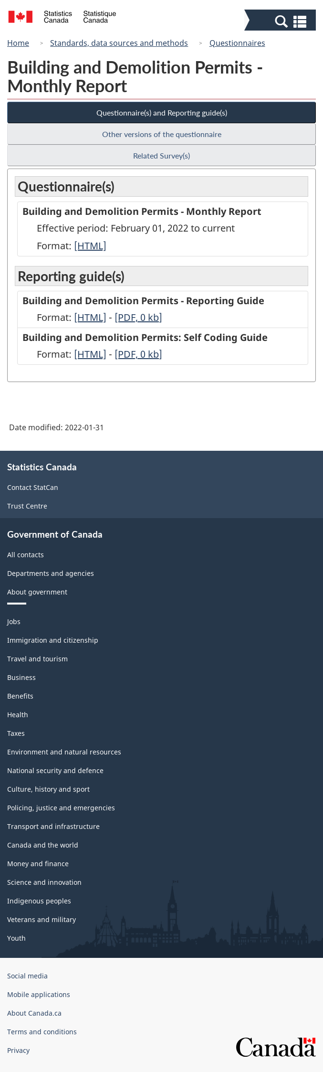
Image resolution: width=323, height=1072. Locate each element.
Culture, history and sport (48, 789)
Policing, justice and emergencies (61, 807)
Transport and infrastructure (53, 826)
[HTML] (90, 245)
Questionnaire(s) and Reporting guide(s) (161, 112)
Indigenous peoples (39, 900)
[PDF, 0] (138, 317)
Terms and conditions (42, 1031)
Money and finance (38, 863)
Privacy (18, 1050)
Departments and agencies (50, 573)
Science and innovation (44, 882)
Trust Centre (27, 505)
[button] (281, 21)
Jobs (14, 621)
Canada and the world (42, 844)
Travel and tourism (37, 658)
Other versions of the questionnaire (161, 133)
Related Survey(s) (161, 155)
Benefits (20, 696)
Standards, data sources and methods (119, 43)
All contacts (25, 554)
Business (21, 677)
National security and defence (55, 770)
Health (17, 714)
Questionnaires (237, 43)
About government (37, 591)
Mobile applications (38, 994)
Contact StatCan (32, 487)
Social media (27, 975)
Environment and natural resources (64, 751)
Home (18, 43)
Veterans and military (41, 919)
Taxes (16, 733)
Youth (16, 938)
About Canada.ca (34, 1013)
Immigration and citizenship (52, 640)
